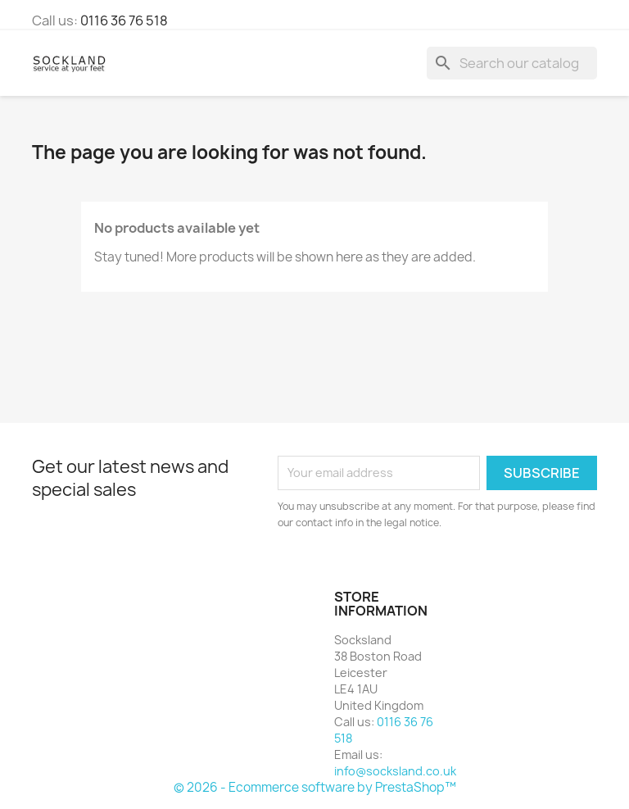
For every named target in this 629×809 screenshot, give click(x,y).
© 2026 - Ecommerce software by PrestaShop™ (315, 787)
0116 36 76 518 (124, 20)
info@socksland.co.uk (395, 771)
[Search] (512, 63)
